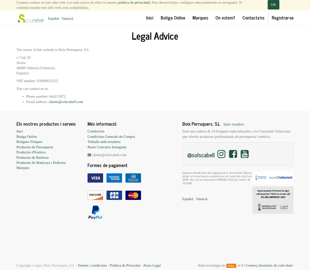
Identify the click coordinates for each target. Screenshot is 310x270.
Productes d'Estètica (31, 152)
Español (53, 18)
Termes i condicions (92, 265)
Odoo (231, 265)
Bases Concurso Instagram (107, 147)
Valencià (67, 18)
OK (273, 5)
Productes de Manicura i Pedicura (41, 163)
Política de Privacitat (125, 265)
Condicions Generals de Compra (111, 137)
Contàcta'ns (96, 131)
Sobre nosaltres (233, 124)
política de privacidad (134, 2)
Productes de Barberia (33, 157)
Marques (23, 168)
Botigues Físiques (30, 142)
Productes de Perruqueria (35, 147)
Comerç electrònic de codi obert (269, 265)
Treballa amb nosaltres (104, 142)
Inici (20, 131)
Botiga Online (27, 137)
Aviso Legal (152, 265)
